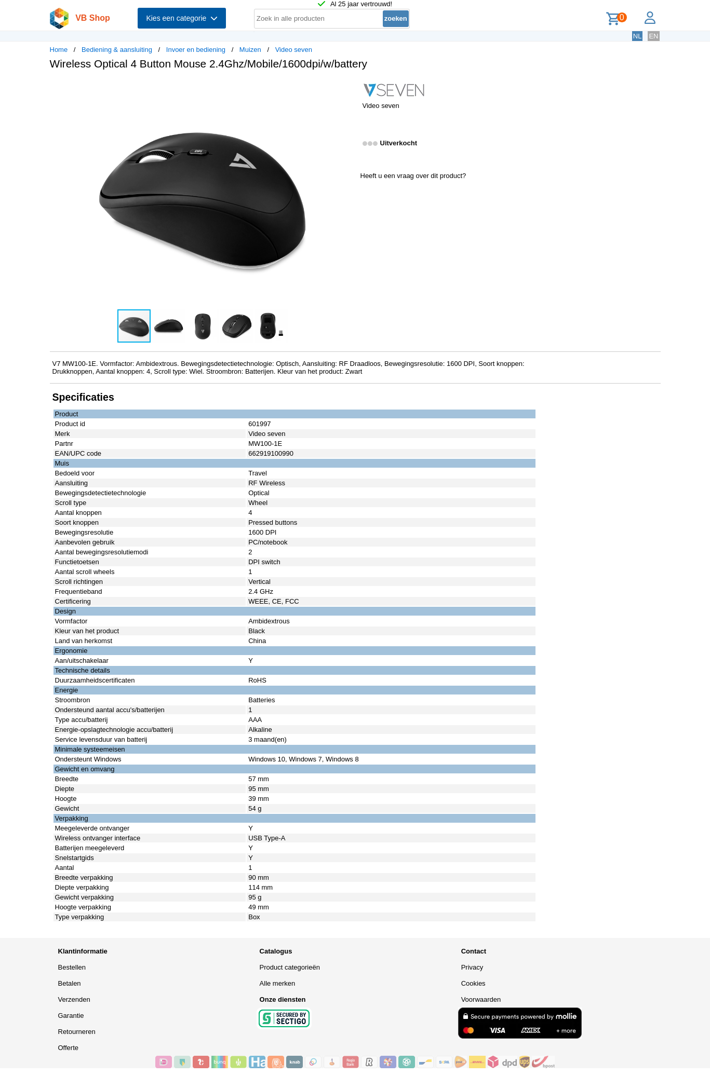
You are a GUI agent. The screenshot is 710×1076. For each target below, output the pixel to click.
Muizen (250, 49)
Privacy (472, 967)
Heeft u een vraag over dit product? (413, 176)
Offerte (68, 1048)
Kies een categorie (182, 18)
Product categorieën (290, 967)
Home (59, 49)
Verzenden (74, 999)
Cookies (473, 983)
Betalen (69, 983)
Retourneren (77, 1032)
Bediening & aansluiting (117, 49)
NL (637, 36)
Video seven (293, 49)
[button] (346, 88)
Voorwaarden (481, 999)
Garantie (71, 1015)
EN (653, 36)
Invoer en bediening (195, 49)
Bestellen (72, 967)
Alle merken (278, 983)
